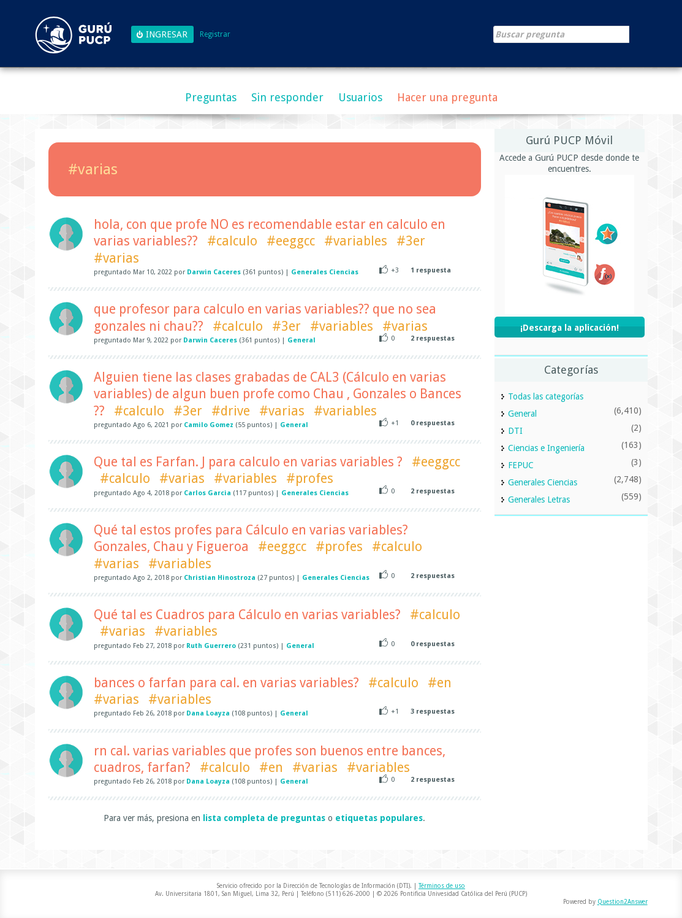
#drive (230, 410)
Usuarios (360, 97)
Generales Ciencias (324, 272)
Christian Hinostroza (220, 578)
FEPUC (521, 465)
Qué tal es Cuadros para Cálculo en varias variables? (247, 614)
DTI (515, 431)
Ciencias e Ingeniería (546, 448)
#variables (355, 241)
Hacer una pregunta (447, 97)
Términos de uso (442, 885)
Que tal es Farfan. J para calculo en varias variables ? (248, 461)
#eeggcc (291, 241)
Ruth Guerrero (211, 646)
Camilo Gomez (208, 425)
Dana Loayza (208, 713)
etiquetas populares (379, 818)
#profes (309, 478)
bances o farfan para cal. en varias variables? (226, 682)
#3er (410, 241)
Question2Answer (622, 901)
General (301, 340)
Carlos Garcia (207, 493)
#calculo (232, 241)
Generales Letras (539, 499)
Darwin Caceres (214, 272)
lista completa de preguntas (264, 818)
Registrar (215, 35)
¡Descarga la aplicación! (569, 328)
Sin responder (287, 97)
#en (440, 682)
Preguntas (211, 97)
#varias (116, 258)
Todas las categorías (545, 396)
